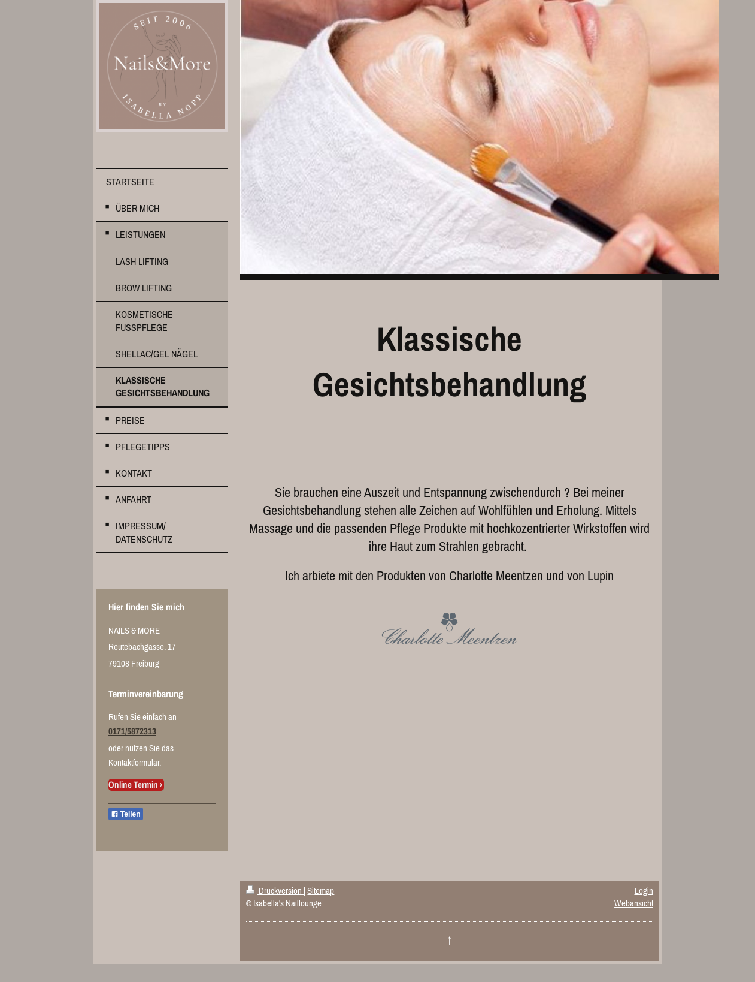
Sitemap (320, 890)
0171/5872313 (132, 731)
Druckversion (275, 890)
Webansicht (633, 903)
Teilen (126, 814)
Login (644, 890)
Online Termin (133, 785)
